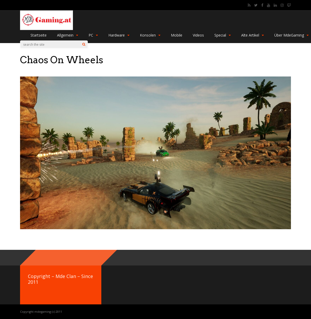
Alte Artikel (252, 35)
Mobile (176, 35)
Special (222, 35)
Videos (198, 35)
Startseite (38, 35)
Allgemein (67, 35)
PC (93, 35)
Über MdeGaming (291, 35)
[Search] (84, 44)
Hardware (118, 35)
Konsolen (150, 35)
